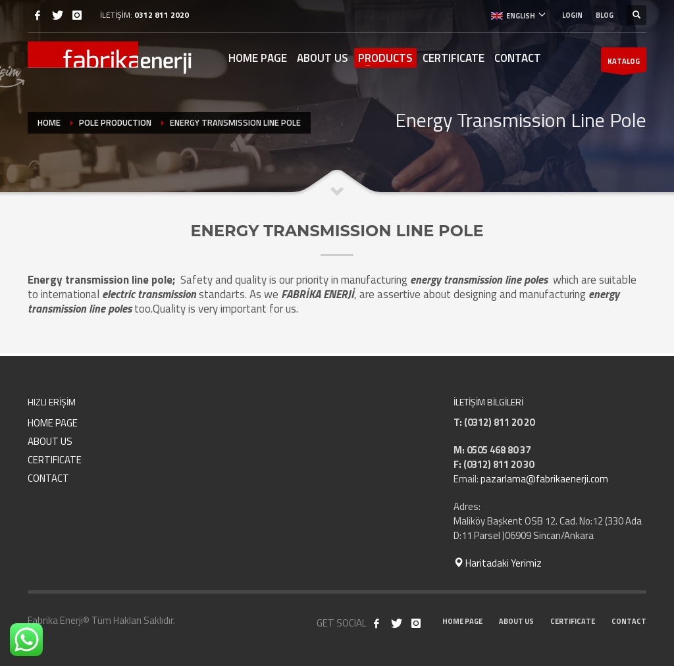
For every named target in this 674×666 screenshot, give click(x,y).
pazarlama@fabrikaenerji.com (544, 478)
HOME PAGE (53, 422)
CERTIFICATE (55, 459)
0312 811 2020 (161, 15)
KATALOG (623, 64)
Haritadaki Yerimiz (498, 563)
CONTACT (48, 478)
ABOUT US (50, 441)
